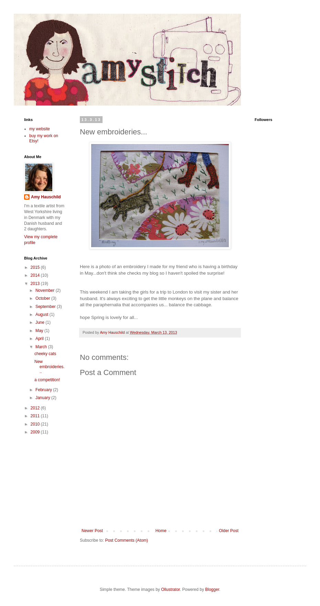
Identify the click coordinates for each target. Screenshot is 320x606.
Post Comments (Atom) (126, 540)
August (42, 314)
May (39, 330)
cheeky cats (45, 353)
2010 (36, 424)
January (43, 397)
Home (161, 530)
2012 (36, 408)
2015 (36, 267)
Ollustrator (170, 589)
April (40, 338)
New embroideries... (49, 366)
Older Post (228, 530)
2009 (36, 432)
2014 (36, 275)
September (46, 306)
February (44, 389)
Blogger (212, 589)
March (41, 346)
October (43, 298)
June (40, 322)
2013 (36, 283)
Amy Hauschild (46, 197)
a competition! (47, 379)
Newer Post (92, 530)
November (45, 290)
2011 (36, 416)
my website (39, 128)
